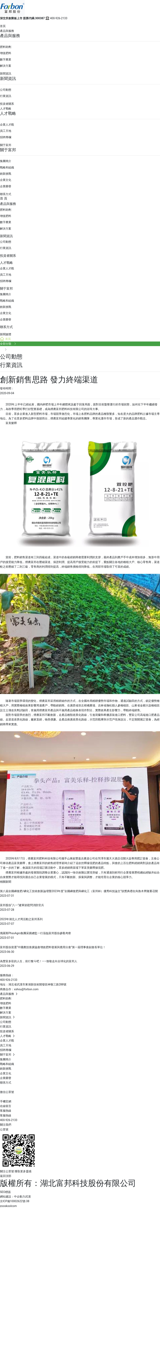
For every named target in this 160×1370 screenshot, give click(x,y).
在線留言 (5, 1106)
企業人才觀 (7, 124)
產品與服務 (7, 30)
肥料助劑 (5, 46)
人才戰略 (5, 108)
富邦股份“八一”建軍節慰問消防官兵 (22, 905)
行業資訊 (5, 96)
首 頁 (3, 198)
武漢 (28, 1196)
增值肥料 (5, 53)
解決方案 (5, 65)
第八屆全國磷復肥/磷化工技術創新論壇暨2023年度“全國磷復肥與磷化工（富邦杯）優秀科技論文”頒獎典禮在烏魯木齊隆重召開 (79, 891)
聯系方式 (5, 194)
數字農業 (5, 59)
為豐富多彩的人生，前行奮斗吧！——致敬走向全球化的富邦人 (38, 961)
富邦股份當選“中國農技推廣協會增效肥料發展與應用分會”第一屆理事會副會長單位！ (53, 947)
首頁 (3, 26)
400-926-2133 (56, 18)
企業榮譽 (5, 186)
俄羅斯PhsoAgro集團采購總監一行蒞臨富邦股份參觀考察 (35, 933)
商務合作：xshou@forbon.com (19, 989)
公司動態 (5, 89)
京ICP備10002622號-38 (14, 1201)
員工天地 (5, 130)
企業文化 (5, 179)
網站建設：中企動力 (12, 1196)
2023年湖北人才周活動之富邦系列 (21, 919)
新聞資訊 (5, 73)
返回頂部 (5, 1176)
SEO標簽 (5, 1192)
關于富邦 (5, 145)
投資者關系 (7, 103)
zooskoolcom (8, 1206)
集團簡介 (5, 161)
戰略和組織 (7, 167)
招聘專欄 (5, 137)
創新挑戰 (5, 173)
